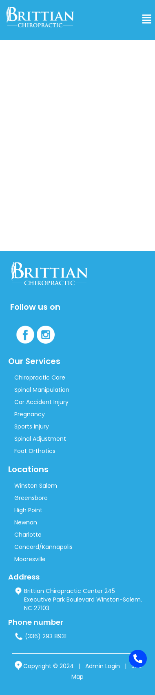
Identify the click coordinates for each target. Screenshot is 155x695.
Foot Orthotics (34, 451)
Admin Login (102, 666)
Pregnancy (29, 414)
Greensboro (31, 498)
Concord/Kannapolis (43, 547)
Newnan (25, 522)
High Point (28, 510)
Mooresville (30, 559)
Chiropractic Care (39, 377)
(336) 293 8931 (40, 636)
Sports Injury (31, 426)
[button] (147, 20)
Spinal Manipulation (41, 390)
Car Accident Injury (41, 402)
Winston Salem (35, 486)
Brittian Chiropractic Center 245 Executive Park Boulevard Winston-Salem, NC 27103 (78, 599)
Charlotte (28, 535)
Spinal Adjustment (40, 439)
